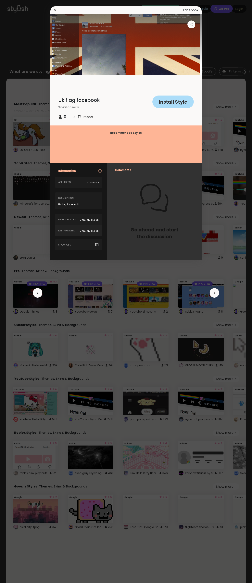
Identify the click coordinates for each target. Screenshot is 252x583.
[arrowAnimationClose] (38, 293)
